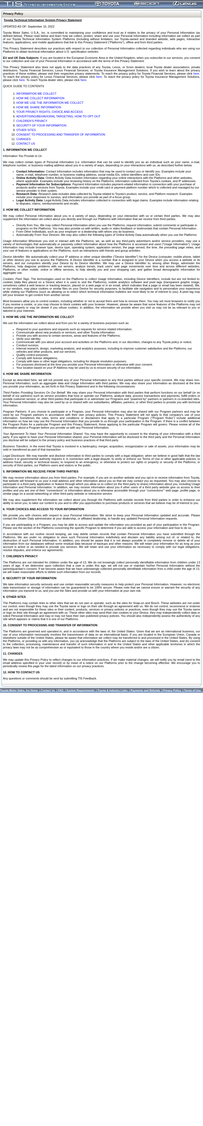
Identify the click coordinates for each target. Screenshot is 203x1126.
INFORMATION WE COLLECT (36, 93)
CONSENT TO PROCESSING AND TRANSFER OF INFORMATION (60, 134)
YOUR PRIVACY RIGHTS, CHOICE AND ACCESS (49, 111)
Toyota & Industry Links (112, 690)
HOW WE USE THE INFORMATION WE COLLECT (49, 102)
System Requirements (80, 690)
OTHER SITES (26, 130)
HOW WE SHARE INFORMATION (38, 107)
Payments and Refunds (145, 690)
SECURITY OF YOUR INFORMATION (41, 125)
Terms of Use (192, 690)
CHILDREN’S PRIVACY (31, 120)
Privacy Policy (172, 690)
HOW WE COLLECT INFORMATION (40, 98)
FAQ (60, 690)
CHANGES (23, 139)
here (196, 73)
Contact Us (48, 690)
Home (34, 690)
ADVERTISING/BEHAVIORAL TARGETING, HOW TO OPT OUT (58, 116)
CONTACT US (25, 143)
